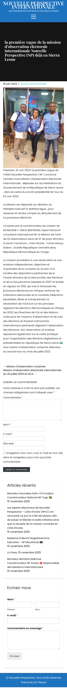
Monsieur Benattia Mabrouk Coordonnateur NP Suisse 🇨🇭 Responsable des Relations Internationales (33, 567)
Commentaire (12, 397)
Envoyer (14, 660)
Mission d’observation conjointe (24, 366)
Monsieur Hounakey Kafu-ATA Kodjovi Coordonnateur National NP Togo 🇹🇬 (30, 499)
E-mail (8, 438)
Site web (8, 447)
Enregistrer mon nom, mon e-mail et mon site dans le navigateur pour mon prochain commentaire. (33, 461)
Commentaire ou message (25, 632)
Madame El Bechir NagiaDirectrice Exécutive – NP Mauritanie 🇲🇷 (28, 544)
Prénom (11, 613)
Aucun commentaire (33, 84)
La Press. (12, 556)
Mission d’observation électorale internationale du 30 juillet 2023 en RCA (32, 372)
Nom (7, 428)
